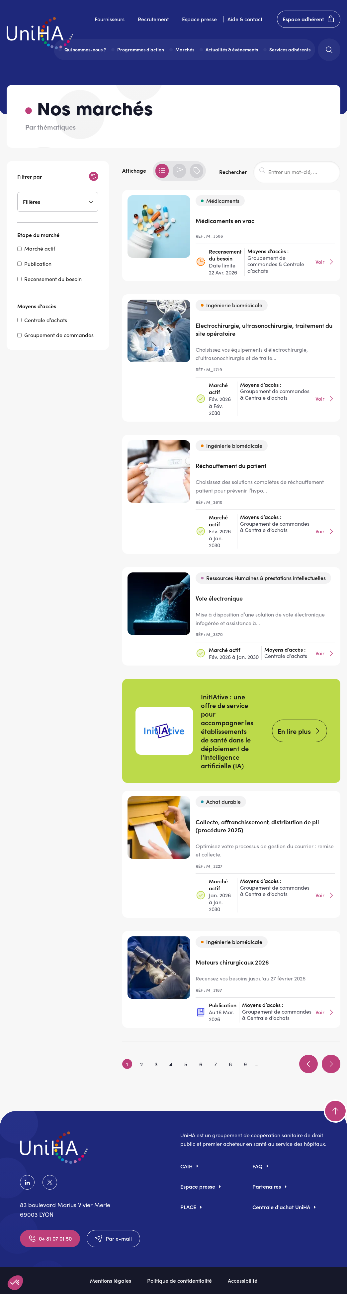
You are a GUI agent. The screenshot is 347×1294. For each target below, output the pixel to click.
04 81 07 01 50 (50, 1239)
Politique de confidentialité (179, 1280)
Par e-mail (113, 1239)
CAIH (186, 1166)
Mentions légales (110, 1280)
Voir (325, 262)
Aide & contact (244, 19)
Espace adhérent (309, 19)
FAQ (257, 1166)
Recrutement (153, 19)
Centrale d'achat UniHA (281, 1206)
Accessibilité (242, 1280)
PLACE (188, 1206)
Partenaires (266, 1186)
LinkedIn (27, 1182)
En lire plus (294, 730)
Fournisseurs (110, 19)
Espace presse (199, 19)
